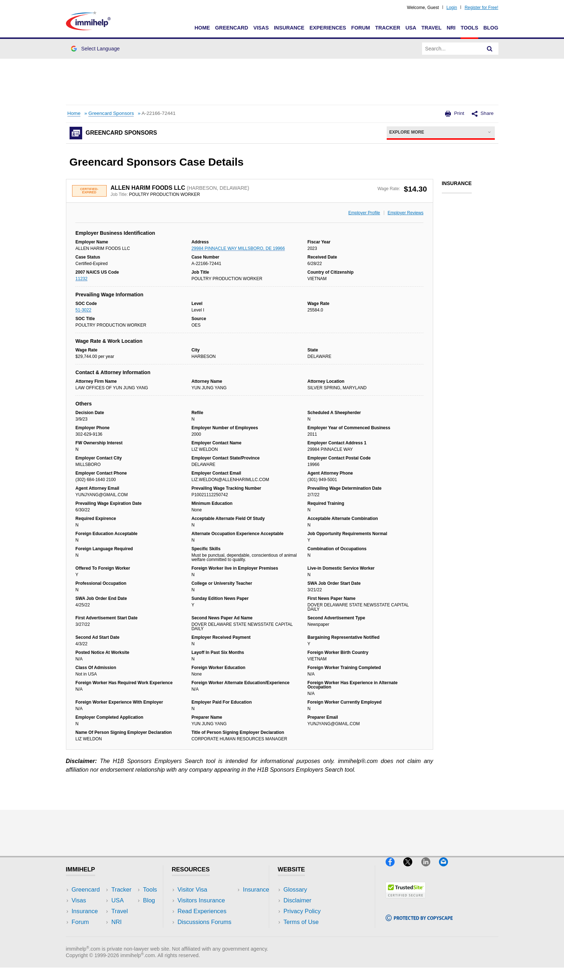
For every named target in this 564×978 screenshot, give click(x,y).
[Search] (489, 48)
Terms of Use (301, 922)
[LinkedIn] (430, 869)
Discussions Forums (205, 922)
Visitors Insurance (201, 900)
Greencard (231, 28)
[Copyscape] (419, 924)
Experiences (328, 28)
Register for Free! (481, 7)
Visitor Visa (192, 889)
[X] (412, 869)
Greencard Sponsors (111, 113)
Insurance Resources (206, 933)
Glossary (295, 889)
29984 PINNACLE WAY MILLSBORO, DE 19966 (238, 248)
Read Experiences (202, 911)
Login (452, 7)
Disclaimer (298, 900)
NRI (451, 28)
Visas (261, 28)
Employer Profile (364, 212)
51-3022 (83, 310)
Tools (469, 28)
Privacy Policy (302, 911)
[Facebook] (394, 869)
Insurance (289, 28)
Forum (360, 28)
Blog (490, 28)
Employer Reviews (405, 212)
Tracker (387, 28)
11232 (81, 278)
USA (410, 28)
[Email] (447, 869)
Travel (431, 28)
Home (202, 28)
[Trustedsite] (406, 901)
